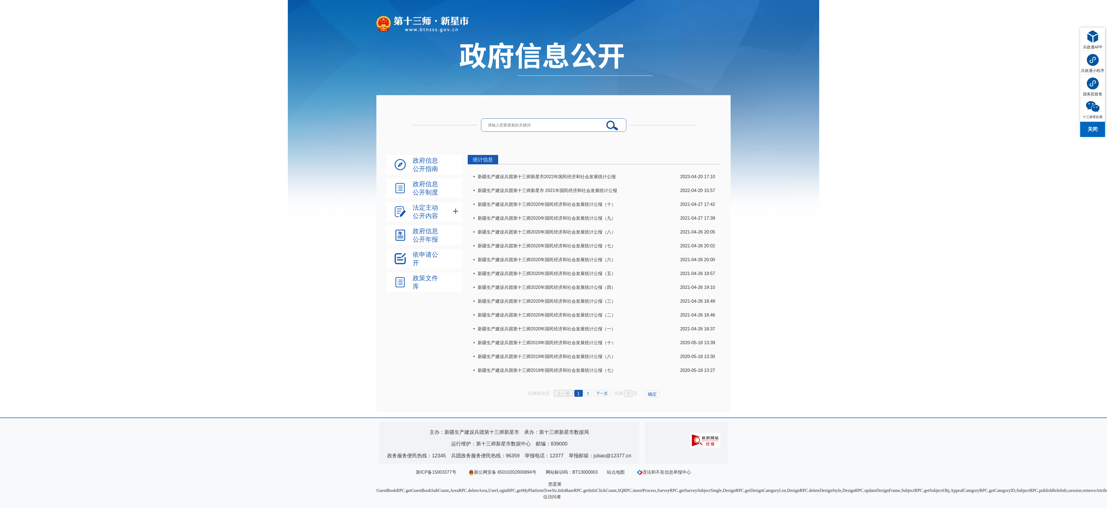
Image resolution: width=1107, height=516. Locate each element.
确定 (652, 394)
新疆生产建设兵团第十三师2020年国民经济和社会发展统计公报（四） (547, 287)
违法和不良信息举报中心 (664, 472)
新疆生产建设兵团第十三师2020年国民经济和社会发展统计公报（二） (547, 315)
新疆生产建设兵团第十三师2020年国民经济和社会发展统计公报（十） (547, 204)
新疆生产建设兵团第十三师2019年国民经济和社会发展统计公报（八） (547, 356)
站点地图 (616, 472)
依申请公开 (425, 258)
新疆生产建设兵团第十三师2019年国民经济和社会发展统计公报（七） (547, 370)
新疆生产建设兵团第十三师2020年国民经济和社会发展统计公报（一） (547, 328)
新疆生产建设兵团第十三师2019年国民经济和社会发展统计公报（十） (547, 342)
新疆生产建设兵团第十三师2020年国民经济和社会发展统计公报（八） (547, 232)
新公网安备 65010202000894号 (502, 472)
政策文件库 (425, 282)
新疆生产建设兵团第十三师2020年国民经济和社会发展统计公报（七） (547, 245)
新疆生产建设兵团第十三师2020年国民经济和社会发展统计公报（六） (547, 259)
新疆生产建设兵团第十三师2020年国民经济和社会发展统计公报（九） (547, 218)
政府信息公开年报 (425, 235)
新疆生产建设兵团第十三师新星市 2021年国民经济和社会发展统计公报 (547, 190)
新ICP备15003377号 (436, 472)
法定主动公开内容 (425, 211)
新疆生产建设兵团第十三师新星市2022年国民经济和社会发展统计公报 (547, 176)
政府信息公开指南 (425, 164)
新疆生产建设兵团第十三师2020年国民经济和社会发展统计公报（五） (547, 273)
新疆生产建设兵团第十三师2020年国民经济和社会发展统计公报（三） (547, 301)
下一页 (602, 393)
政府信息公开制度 (425, 188)
